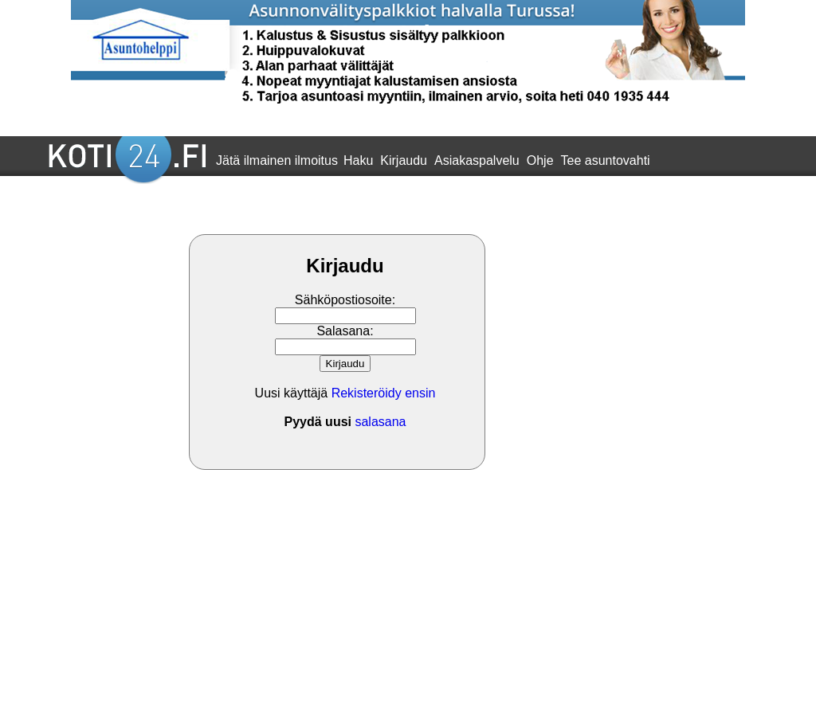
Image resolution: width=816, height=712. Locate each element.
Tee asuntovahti (605, 160)
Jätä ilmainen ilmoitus (277, 160)
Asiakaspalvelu (477, 160)
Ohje (540, 160)
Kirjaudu (403, 160)
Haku (358, 160)
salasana (380, 421)
